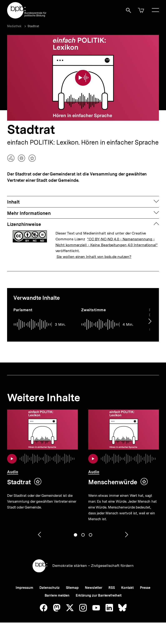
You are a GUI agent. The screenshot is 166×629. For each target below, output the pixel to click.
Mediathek (14, 26)
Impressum (24, 588)
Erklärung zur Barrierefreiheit (98, 595)
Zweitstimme (93, 310)
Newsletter (93, 588)
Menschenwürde (112, 482)
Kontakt (127, 588)
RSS (111, 588)
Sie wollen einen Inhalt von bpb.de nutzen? (94, 256)
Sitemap (72, 588)
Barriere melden (57, 595)
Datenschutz (49, 588)
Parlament (23, 310)
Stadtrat (33, 26)
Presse (145, 588)
